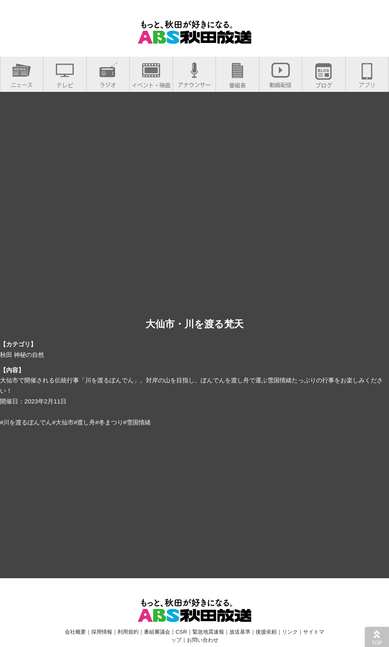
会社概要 (75, 632)
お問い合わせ (202, 640)
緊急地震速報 (208, 632)
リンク (290, 632)
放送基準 (239, 632)
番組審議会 (157, 632)
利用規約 (128, 632)
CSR (181, 632)
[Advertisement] (194, 501)
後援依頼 (266, 632)
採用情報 (101, 632)
